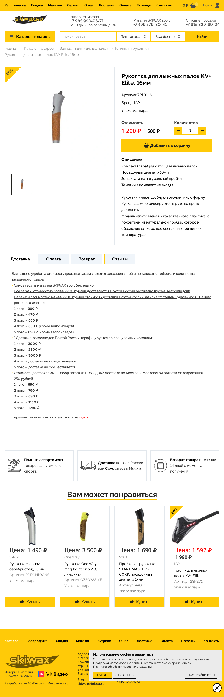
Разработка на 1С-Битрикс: (36, 683)
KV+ (137, 103)
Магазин (55, 5)
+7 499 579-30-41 (150, 24)
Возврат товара (184, 460)
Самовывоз (115, 468)
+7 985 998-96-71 (87, 21)
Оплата (125, 5)
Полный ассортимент (43, 460)
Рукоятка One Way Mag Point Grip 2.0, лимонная (80, 569)
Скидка (37, 5)
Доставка (107, 5)
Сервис (73, 5)
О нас (89, 5)
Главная (11, 48)
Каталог (11, 641)
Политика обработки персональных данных (123, 666)
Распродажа (15, 5)
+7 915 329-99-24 (202, 24)
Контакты (164, 5)
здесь (83, 417)
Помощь (144, 5)
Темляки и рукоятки (132, 48)
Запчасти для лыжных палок (84, 48)
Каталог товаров (39, 48)
